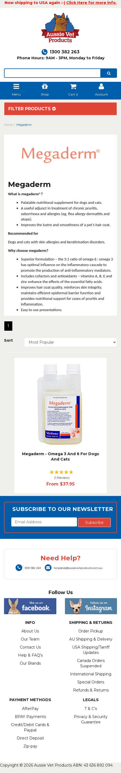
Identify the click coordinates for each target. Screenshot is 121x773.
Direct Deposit (30, 738)
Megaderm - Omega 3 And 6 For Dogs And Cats (60, 456)
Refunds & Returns (91, 690)
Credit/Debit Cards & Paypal (30, 727)
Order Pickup (90, 631)
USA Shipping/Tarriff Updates (90, 650)
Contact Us (30, 647)
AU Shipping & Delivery (90, 639)
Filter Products (32, 108)
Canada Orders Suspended (91, 663)
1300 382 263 (60, 51)
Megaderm (24, 125)
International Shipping (90, 674)
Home (8, 125)
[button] (60, 475)
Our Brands (30, 663)
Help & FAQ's (30, 655)
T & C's (91, 708)
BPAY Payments (30, 716)
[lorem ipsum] (52, 73)
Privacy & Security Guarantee (91, 719)
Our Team (30, 639)
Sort (8, 340)
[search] (109, 73)
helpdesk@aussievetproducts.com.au (73, 568)
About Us (30, 631)
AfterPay (30, 708)
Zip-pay (30, 746)
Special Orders (90, 682)
